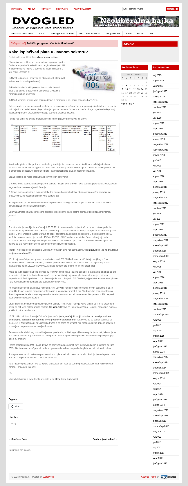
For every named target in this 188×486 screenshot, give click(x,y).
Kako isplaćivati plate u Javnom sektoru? (48, 52)
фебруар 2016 (160, 288)
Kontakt (46, 9)
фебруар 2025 (160, 91)
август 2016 (159, 261)
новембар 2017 (160, 203)
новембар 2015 (160, 304)
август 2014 (159, 378)
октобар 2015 (159, 309)
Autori (42, 33)
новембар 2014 (160, 362)
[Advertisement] (143, 54)
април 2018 (158, 176)
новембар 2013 (160, 415)
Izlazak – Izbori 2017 (22, 33)
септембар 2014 (161, 373)
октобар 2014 (159, 367)
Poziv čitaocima (82, 9)
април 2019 (158, 123)
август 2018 (159, 155)
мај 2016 (157, 272)
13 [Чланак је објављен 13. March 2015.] (138, 89)
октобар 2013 (159, 421)
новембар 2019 (160, 102)
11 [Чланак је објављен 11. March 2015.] (130, 89)
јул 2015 (157, 320)
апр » (131, 103)
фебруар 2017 (160, 235)
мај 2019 (157, 118)
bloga (57, 379)
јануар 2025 (159, 96)
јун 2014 (157, 389)
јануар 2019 (159, 139)
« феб (124, 103)
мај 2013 (157, 447)
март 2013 (158, 458)
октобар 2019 (159, 107)
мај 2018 (157, 171)
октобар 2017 (159, 208)
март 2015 (158, 341)
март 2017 (158, 229)
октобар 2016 (159, 251)
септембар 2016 (161, 256)
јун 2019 (157, 112)
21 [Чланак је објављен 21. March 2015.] (142, 93)
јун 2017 (157, 213)
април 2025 (158, 80)
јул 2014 (157, 383)
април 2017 (158, 224)
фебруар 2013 (160, 463)
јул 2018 (157, 160)
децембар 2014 (160, 357)
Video (128, 33)
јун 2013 (157, 442)
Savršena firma (18, 439)
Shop (152, 33)
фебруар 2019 (160, 134)
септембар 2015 (161, 314)
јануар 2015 (159, 352)
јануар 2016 (159, 293)
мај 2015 (157, 330)
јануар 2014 (159, 405)
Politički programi (37, 43)
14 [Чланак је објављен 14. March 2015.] (142, 89)
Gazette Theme (148, 477)
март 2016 (158, 282)
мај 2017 (157, 219)
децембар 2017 (160, 197)
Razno (140, 33)
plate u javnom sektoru (47, 57)
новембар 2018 (160, 149)
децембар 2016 (160, 240)
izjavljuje (92, 250)
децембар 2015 (160, 298)
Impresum (16, 9)
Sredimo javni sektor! (105, 439)
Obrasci (43, 230)
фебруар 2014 (160, 399)
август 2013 (159, 431)
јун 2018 (157, 165)
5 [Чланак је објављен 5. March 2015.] (134, 85)
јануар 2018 (159, 192)
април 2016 (158, 277)
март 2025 (158, 86)
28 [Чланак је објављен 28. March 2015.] (142, 96)
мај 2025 (157, 75)
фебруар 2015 (160, 346)
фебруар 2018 (160, 187)
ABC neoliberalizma (89, 33)
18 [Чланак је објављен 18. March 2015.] (130, 93)
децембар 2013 (160, 410)
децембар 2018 (160, 144)
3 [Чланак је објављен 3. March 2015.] (126, 85)
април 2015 (158, 336)
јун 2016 (157, 266)
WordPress (48, 477)
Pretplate (62, 9)
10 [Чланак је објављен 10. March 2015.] (126, 89)
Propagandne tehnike (62, 33)
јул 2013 (157, 437)
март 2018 (158, 181)
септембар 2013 (161, 426)
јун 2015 (157, 325)
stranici (56, 307)
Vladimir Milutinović (62, 43)
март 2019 (158, 128)
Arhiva (31, 9)
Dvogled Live (113, 33)
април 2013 (158, 453)
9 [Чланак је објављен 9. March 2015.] (122, 89)
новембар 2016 (160, 245)
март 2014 (158, 394)
